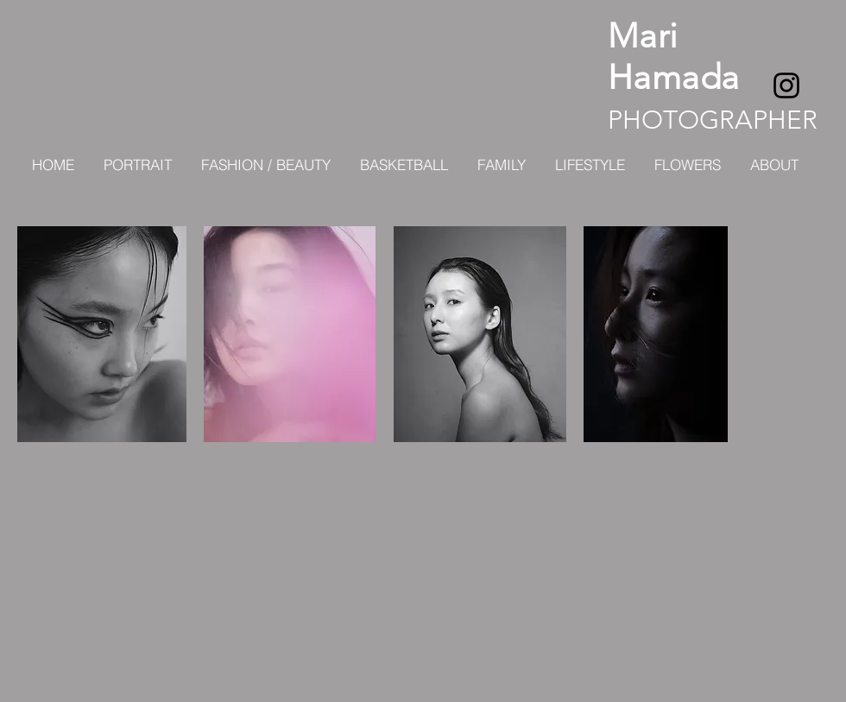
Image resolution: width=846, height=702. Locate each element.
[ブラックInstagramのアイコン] (786, 85)
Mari (643, 35)
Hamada (673, 77)
